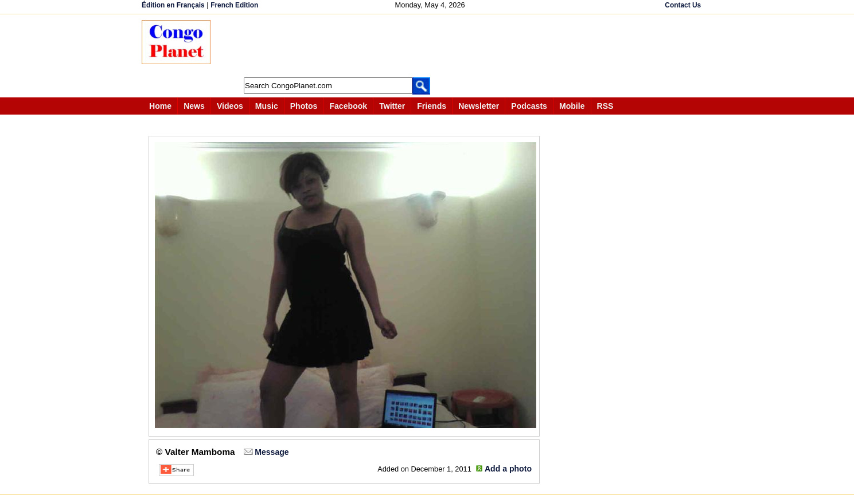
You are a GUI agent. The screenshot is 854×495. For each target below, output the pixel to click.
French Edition (234, 5)
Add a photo (508, 468)
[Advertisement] (430, 46)
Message (271, 452)
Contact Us (683, 5)
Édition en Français (173, 5)
